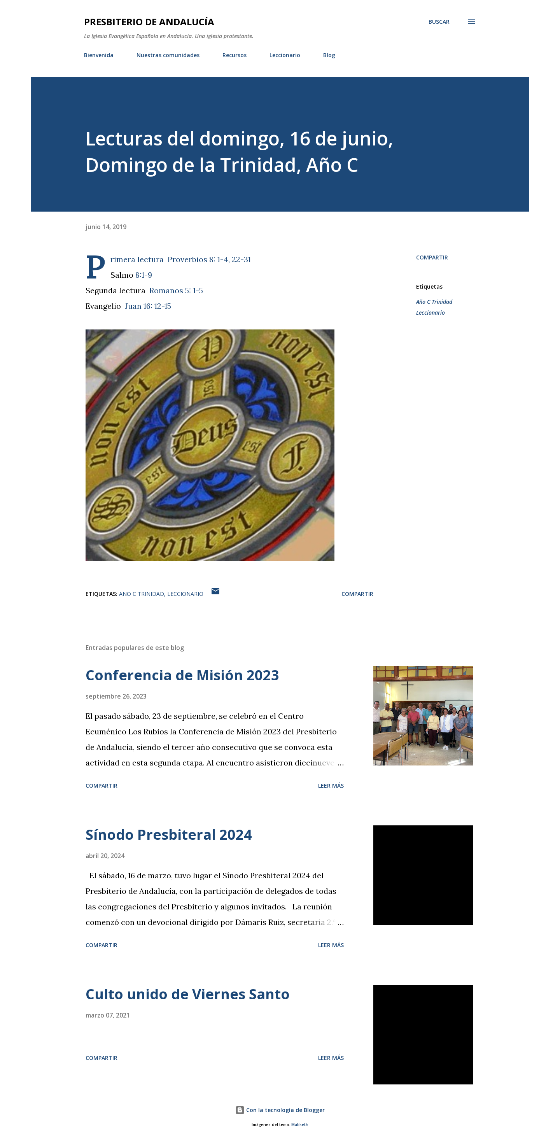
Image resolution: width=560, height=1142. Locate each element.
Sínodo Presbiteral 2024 (169, 834)
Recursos (234, 55)
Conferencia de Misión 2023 (182, 675)
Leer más (331, 785)
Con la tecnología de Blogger (280, 1110)
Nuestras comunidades (168, 55)
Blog (329, 55)
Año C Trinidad (434, 301)
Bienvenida (99, 55)
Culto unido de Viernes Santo (188, 994)
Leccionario (285, 55)
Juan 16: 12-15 (148, 306)
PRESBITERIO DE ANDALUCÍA (149, 21)
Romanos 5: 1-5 (176, 290)
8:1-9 (143, 275)
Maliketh (299, 1124)
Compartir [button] (432, 257)
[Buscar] (439, 21)
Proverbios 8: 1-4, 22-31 (209, 259)
